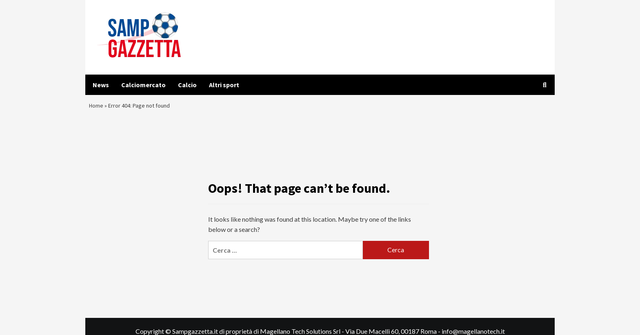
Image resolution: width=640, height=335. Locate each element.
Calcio (187, 85)
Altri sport (224, 85)
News (101, 85)
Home (97, 108)
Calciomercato (143, 85)
